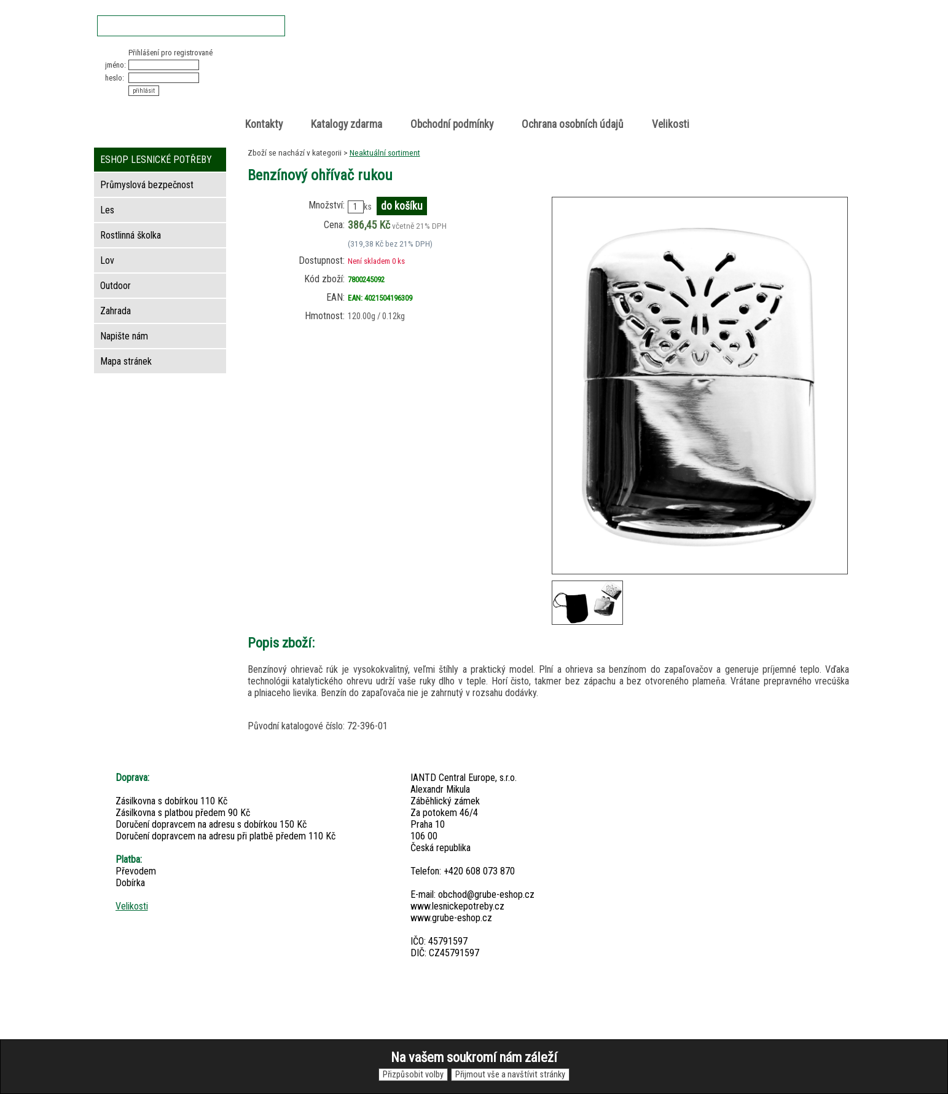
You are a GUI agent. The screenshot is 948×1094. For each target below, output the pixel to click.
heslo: (114, 77)
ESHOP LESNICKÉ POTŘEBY (156, 159)
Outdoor (115, 285)
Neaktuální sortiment (385, 152)
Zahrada (115, 311)
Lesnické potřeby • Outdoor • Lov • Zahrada (478, 81)
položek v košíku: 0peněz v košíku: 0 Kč (720, 69)
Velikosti (670, 124)
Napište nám (124, 336)
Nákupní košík (707, 58)
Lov (107, 260)
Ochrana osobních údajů (573, 124)
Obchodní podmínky (451, 124)
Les (107, 210)
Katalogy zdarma (346, 124)
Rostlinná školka (130, 235)
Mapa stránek (126, 361)
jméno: (115, 64)
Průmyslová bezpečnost (147, 185)
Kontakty (264, 124)
